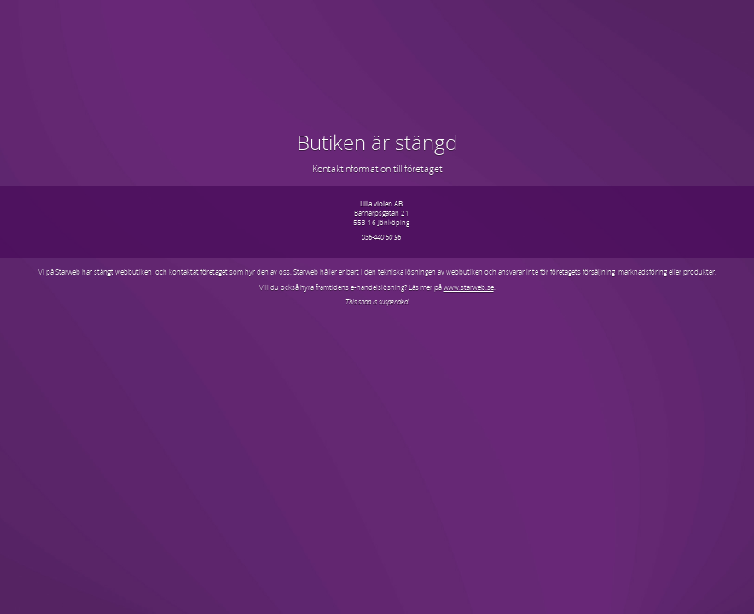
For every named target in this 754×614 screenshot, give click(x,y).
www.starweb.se (469, 287)
